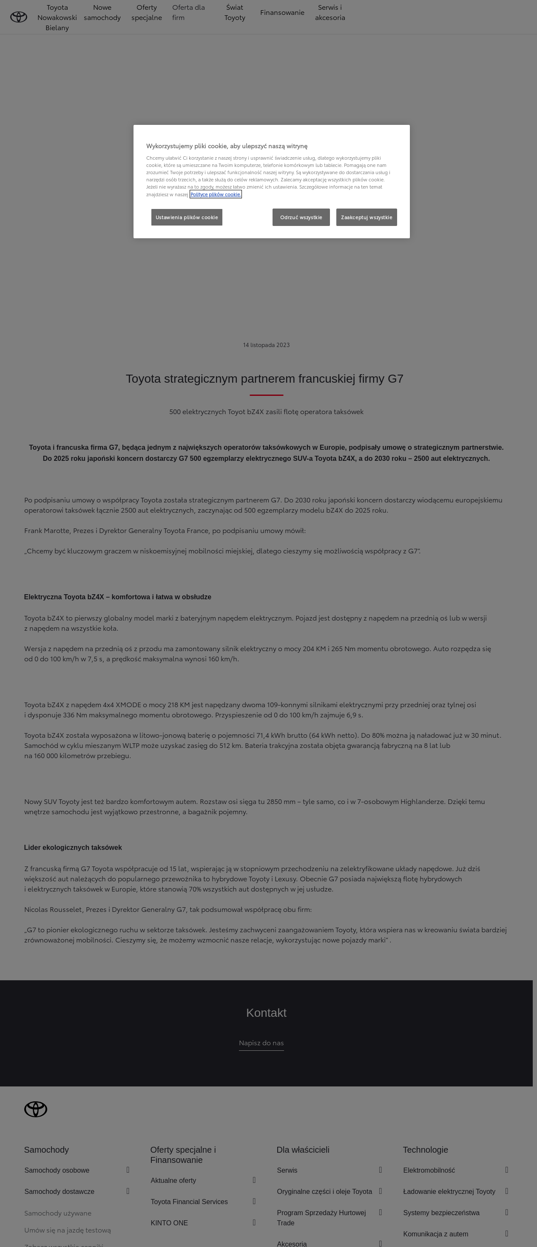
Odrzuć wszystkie (301, 217)
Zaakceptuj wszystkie (366, 217)
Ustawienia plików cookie (187, 217)
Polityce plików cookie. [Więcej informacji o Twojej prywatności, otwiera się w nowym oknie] (215, 194)
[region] (272, 182)
